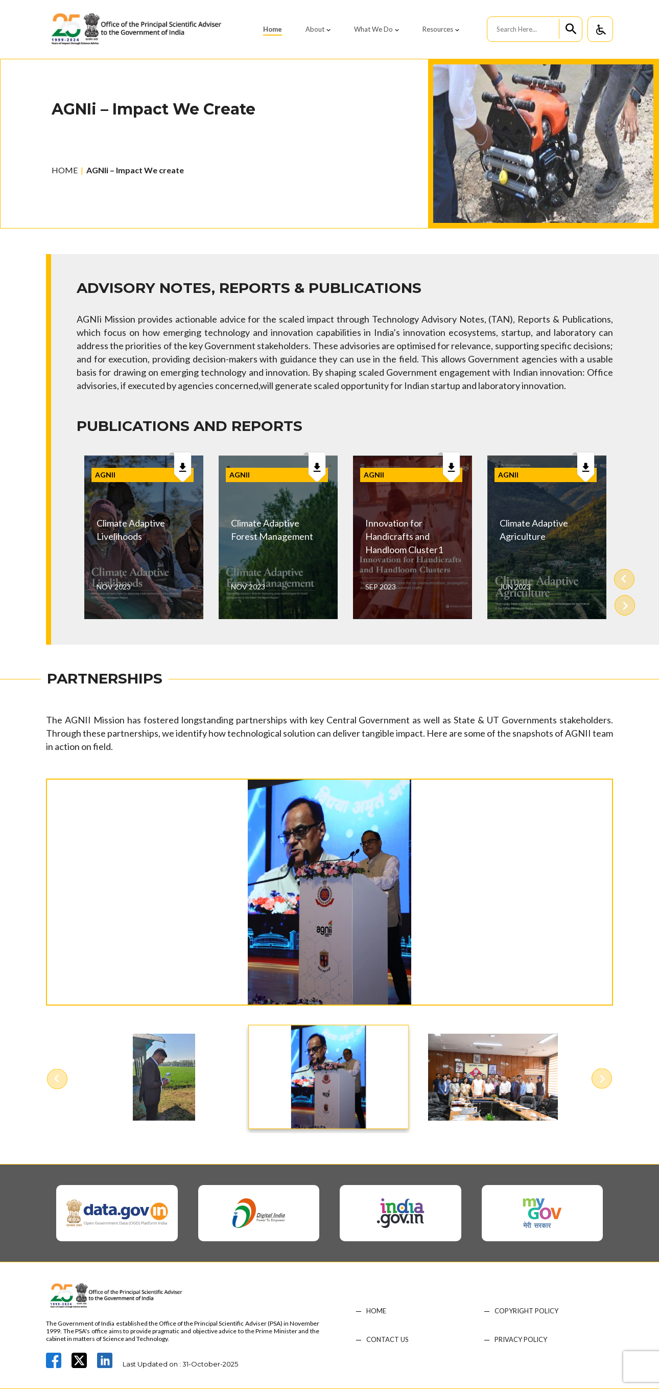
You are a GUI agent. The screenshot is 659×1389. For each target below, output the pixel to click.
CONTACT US (387, 1340)
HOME (65, 170)
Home (272, 29)
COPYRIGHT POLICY (526, 1311)
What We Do (373, 29)
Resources (437, 29)
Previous (624, 579)
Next (624, 605)
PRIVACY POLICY (521, 1340)
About (314, 29)
